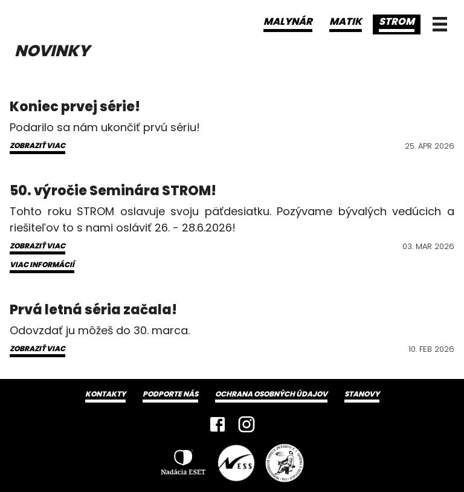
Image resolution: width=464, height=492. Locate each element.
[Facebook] (217, 424)
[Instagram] (246, 424)
